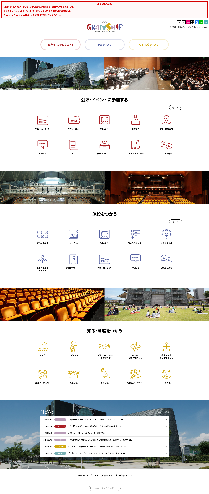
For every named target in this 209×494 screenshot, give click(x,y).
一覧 (165, 412)
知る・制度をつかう (124, 475)
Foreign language (200, 27)
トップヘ (174, 107)
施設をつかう (107, 475)
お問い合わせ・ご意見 (185, 27)
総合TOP (173, 27)
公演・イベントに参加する (87, 475)
